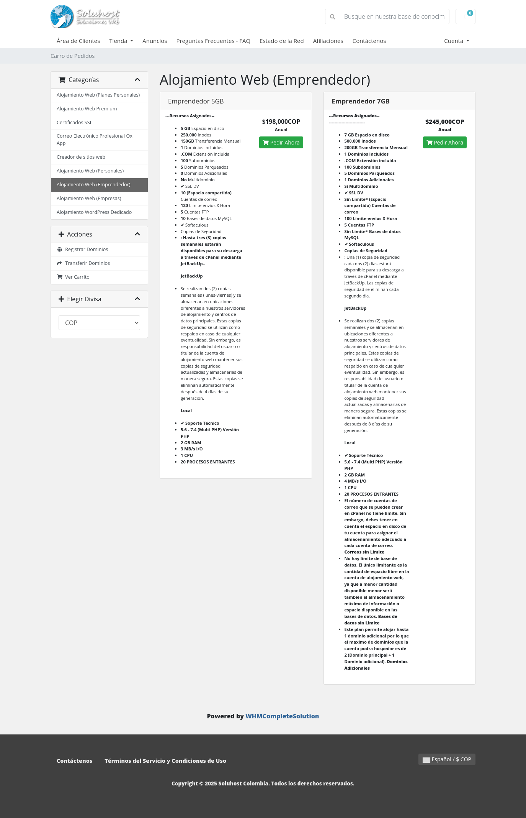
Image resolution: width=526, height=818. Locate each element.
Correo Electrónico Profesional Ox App (94, 139)
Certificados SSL (74, 122)
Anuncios (154, 40)
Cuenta (454, 40)
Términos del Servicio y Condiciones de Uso (165, 760)
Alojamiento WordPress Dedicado (94, 212)
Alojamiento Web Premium (87, 108)
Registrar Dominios (82, 249)
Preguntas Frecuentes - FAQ (213, 40)
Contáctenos (369, 40)
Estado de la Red (282, 40)
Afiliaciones (328, 40)
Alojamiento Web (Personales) (90, 171)
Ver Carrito (73, 277)
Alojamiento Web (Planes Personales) (98, 95)
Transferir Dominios (83, 263)
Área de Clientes (78, 40)
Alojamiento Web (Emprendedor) (93, 184)
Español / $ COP (447, 759)
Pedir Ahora (281, 142)
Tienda (119, 40)
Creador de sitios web (81, 157)
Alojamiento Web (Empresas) (89, 198)
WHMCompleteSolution (282, 716)
